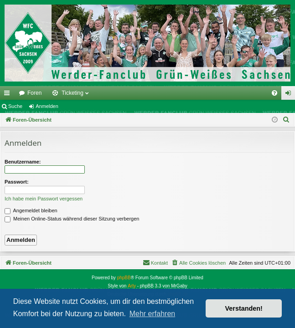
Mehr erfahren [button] (152, 314)
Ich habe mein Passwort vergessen (44, 198)
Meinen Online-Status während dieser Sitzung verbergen (72, 218)
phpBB (124, 277)
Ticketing (72, 93)
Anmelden (47, 106)
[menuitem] (274, 93)
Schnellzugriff (9, 95)
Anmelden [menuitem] (290, 95)
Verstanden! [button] (244, 308)
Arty (132, 285)
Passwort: (17, 181)
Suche (15, 106)
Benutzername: (23, 161)
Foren (34, 93)
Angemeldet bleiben (31, 210)
